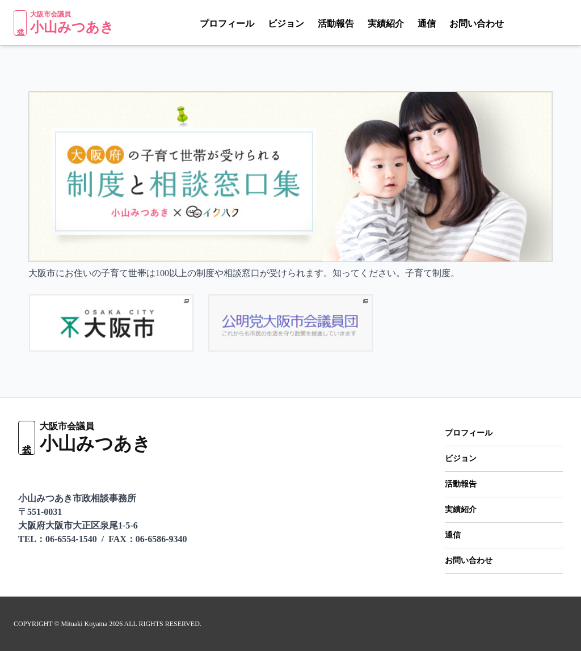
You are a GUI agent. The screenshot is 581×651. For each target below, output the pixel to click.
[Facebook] (563, 23)
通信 (407, 24)
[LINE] (518, 23)
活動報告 (316, 24)
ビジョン (267, 24)
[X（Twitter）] (542, 23)
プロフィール (207, 24)
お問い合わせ (457, 24)
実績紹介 (366, 24)
